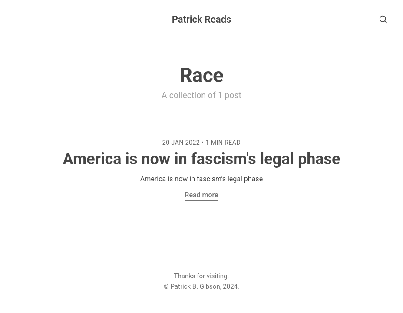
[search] (383, 20)
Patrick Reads (201, 19)
